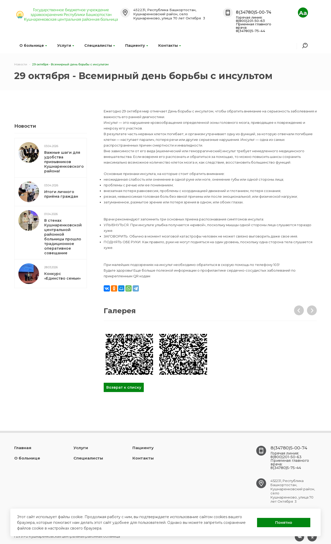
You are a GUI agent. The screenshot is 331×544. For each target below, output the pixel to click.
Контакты (169, 45)
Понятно (283, 522)
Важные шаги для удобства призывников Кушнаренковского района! (64, 161)
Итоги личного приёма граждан (61, 194)
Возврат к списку (123, 387)
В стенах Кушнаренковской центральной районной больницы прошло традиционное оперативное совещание (63, 236)
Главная (22, 447)
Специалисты (99, 45)
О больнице (33, 45)
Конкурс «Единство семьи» (62, 276)
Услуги (65, 45)
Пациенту (136, 45)
